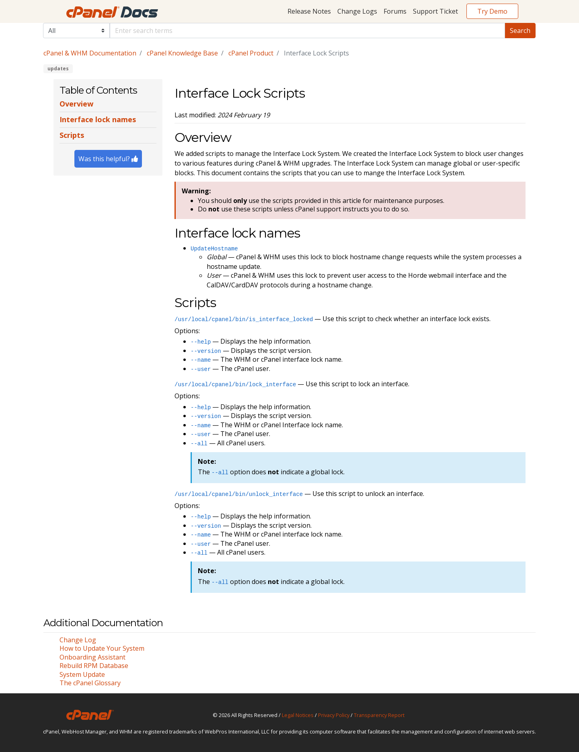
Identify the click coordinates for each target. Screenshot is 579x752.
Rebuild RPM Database (94, 665)
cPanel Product (250, 53)
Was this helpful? (108, 158)
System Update (82, 674)
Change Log (78, 639)
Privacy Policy (333, 715)
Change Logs (357, 11)
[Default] (307, 30)
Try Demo (492, 11)
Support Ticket (435, 11)
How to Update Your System (102, 648)
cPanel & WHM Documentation (89, 53)
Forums (395, 11)
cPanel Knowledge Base (182, 53)
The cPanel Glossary (90, 682)
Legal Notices (298, 715)
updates (58, 68)
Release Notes (309, 11)
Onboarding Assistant (92, 657)
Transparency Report (379, 715)
